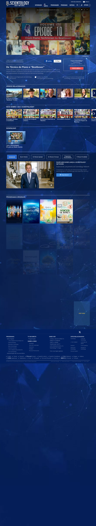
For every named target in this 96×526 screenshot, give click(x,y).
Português (36, 358)
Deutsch (22, 356)
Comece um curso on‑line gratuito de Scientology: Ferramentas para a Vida (74, 77)
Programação (32, 339)
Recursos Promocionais (34, 350)
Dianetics (73, 345)
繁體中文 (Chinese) (66, 358)
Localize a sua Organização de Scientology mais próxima (20, 77)
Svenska (56, 358)
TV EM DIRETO (32, 336)
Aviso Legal (86, 361)
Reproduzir (64, 175)
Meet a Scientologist (12, 346)
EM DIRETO (46, 5)
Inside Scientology (12, 342)
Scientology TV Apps (55, 348)
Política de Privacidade (76, 361)
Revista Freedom (74, 351)
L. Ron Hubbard (74, 342)
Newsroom (31, 347)
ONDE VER (52, 336)
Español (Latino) (42, 356)
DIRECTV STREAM (55, 340)
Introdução (31, 343)
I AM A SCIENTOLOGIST (14, 60)
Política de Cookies (66, 361)
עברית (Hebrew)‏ (67, 356)
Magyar (75, 356)
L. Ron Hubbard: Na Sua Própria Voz (15, 340)
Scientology (73, 338)
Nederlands (23, 358)
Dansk (15, 356)
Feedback (31, 348)
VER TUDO (82, 313)
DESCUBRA (76, 68)
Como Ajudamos (84, 345)
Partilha (49, 61)
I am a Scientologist (12, 351)
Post (57, 61)
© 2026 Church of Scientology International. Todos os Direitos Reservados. (21, 361)
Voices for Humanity (12, 348)
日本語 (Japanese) (12, 358)
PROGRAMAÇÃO (55, 5)
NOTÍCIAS (72, 5)
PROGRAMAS (64, 5)
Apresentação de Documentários (16, 353)
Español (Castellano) (54, 356)
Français (76, 358)
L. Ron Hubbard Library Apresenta (15, 349)
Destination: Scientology (13, 344)
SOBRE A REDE (32, 341)
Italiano (82, 356)
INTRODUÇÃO (38, 5)
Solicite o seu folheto (45, 77)
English (9, 356)
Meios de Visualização (34, 345)
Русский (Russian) (47, 358)
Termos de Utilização (55, 361)
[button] (94, 93)
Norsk (29, 358)
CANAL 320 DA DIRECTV (57, 339)
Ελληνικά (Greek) (31, 356)
